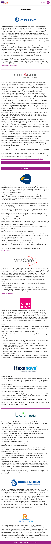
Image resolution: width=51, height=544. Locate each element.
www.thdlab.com (5, 251)
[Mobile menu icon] (48, 2)
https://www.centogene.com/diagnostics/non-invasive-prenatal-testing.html (22, 159)
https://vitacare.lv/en (7, 293)
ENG (44, 2)
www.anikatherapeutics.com (9, 65)
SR (41, 2)
